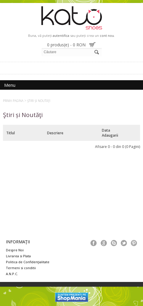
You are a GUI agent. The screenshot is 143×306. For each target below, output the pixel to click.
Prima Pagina (13, 101)
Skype (113, 243)
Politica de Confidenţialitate (27, 262)
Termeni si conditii (21, 268)
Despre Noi (15, 250)
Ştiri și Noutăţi (38, 101)
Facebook (93, 243)
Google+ (103, 243)
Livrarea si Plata (18, 256)
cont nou (107, 35)
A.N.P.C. (12, 274)
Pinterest (134, 243)
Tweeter (123, 243)
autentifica (61, 35)
